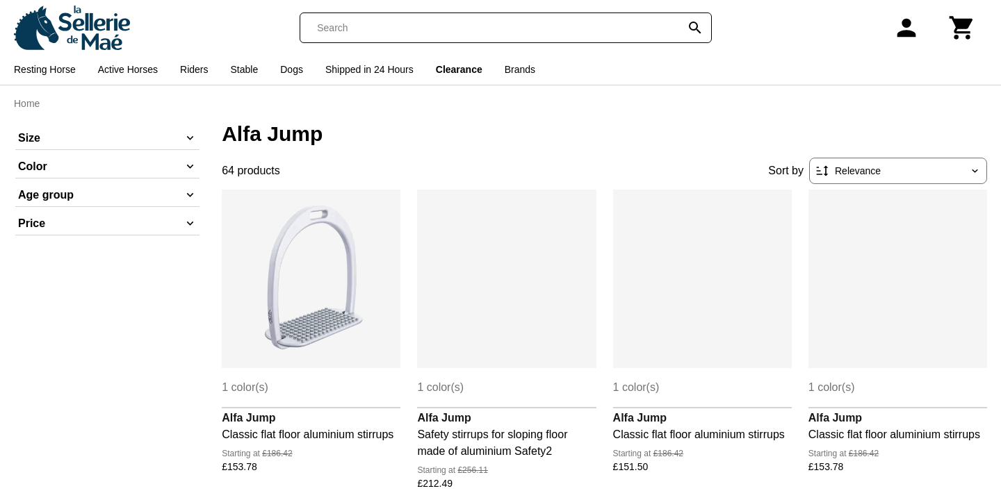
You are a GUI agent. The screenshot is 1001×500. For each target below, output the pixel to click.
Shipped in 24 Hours (369, 69)
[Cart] (962, 28)
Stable (245, 69)
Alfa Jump (248, 418)
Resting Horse (45, 69)
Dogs (291, 69)
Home (27, 103)
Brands (520, 69)
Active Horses (128, 69)
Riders (194, 69)
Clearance (459, 69)
